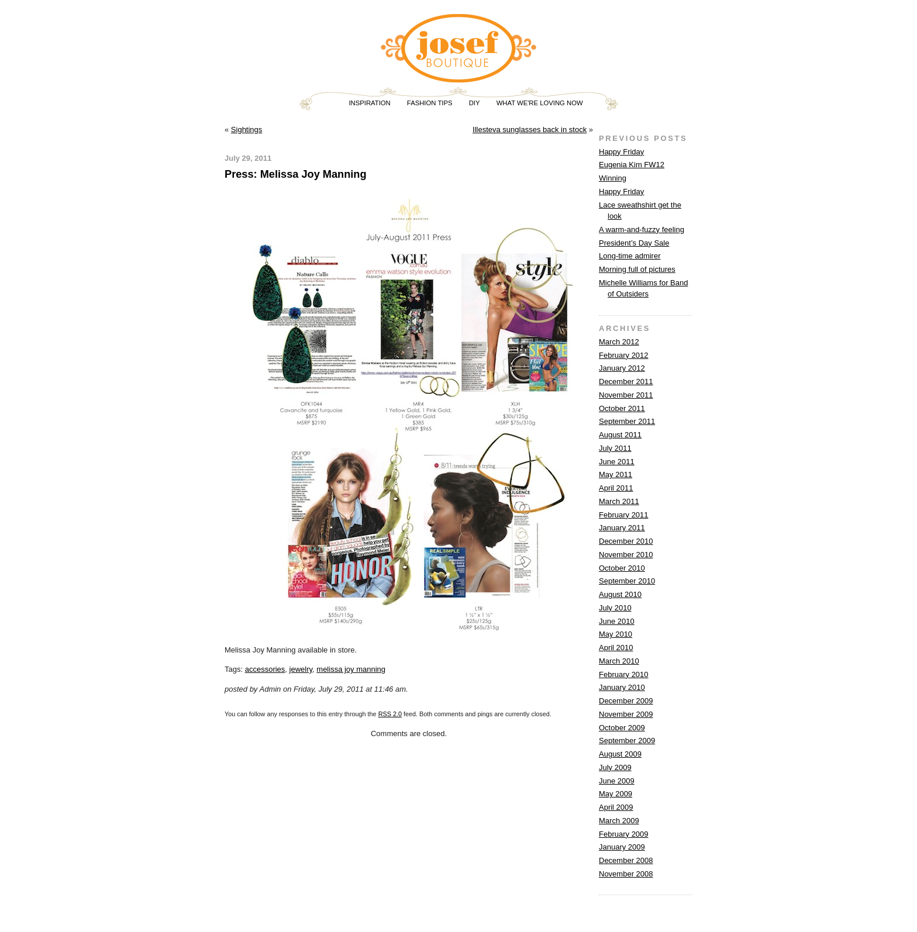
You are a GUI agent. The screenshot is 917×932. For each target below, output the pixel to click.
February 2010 (624, 674)
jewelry (301, 669)
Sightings (246, 129)
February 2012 (624, 355)
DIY (474, 102)
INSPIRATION (369, 102)
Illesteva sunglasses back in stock (530, 129)
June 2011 (617, 461)
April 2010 (616, 647)
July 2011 (615, 448)
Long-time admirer (630, 255)
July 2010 (615, 607)
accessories (265, 669)
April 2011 (616, 488)
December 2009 (626, 700)
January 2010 (622, 687)
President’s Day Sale (634, 243)
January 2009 (622, 847)
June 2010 (617, 621)
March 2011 (619, 501)
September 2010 (627, 581)
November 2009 (626, 714)
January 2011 (622, 527)
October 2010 (622, 568)
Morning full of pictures (637, 269)
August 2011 (620, 434)
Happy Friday (621, 151)
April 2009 (616, 807)
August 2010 (620, 594)
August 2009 (620, 754)
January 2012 (622, 368)
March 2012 (619, 341)
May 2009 (615, 793)
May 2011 (615, 474)
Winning (612, 178)
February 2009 (624, 834)
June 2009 (617, 780)
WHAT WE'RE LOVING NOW (540, 102)
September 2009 (627, 740)
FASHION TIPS (430, 102)
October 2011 (622, 408)
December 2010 (626, 541)
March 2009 (619, 820)
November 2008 (626, 873)
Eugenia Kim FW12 (631, 164)
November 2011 (626, 395)
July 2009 (615, 767)
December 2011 (626, 381)
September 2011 (627, 421)
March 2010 (619, 661)
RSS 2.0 (390, 713)
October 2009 (622, 727)
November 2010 (626, 554)
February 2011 (624, 514)
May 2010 (615, 634)
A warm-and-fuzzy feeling (641, 229)
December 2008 (626, 860)
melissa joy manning (350, 669)
